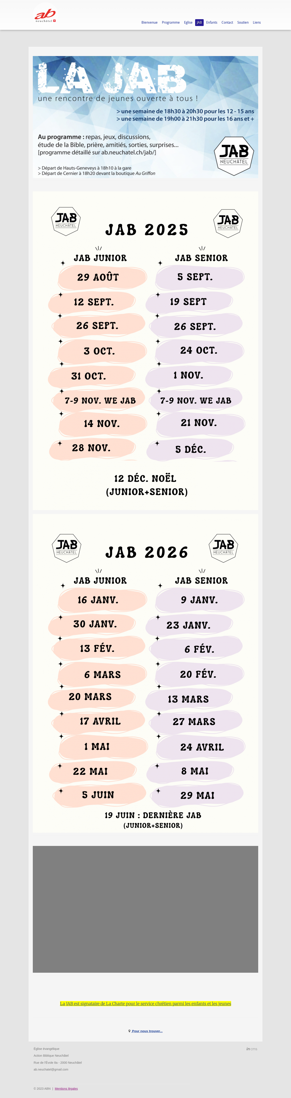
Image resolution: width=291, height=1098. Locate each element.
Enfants (211, 22)
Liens (257, 22)
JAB (199, 22)
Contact (227, 22)
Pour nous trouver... (147, 1031)
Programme (171, 22)
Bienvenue (149, 22)
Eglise (188, 22)
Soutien (243, 22)
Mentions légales (66, 1088)
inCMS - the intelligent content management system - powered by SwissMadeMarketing (251, 1049)
